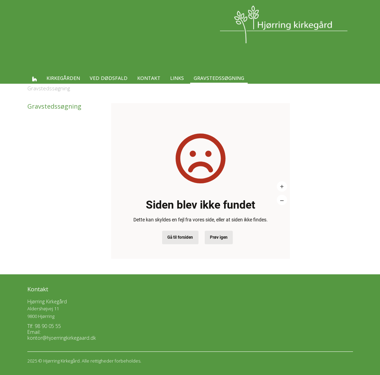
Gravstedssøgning (219, 78)
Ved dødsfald (108, 78)
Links (177, 78)
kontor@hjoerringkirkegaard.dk (61, 338)
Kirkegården (63, 78)
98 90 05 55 (48, 326)
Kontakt (148, 78)
